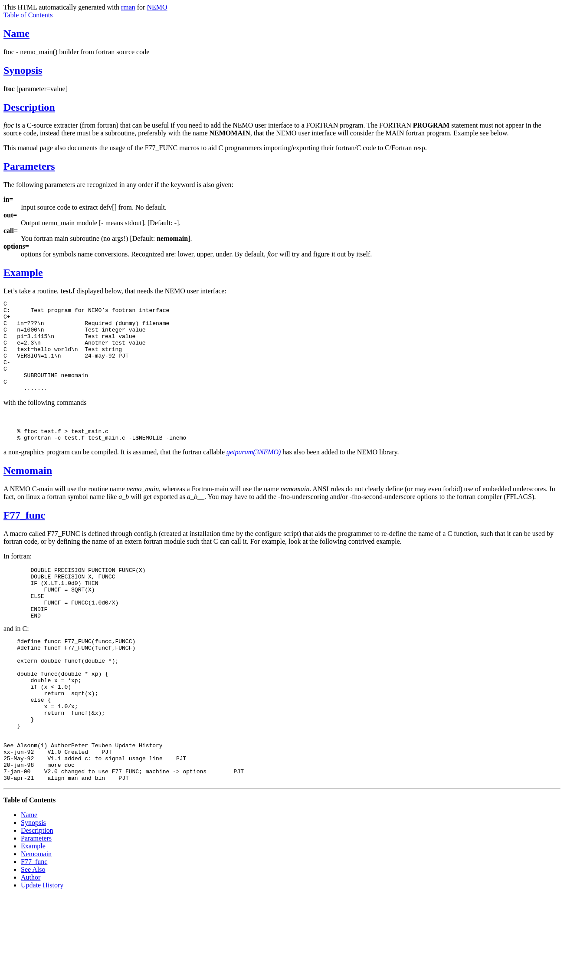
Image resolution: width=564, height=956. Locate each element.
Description (29, 107)
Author (30, 937)
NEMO (157, 7)
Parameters (29, 166)
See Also (33, 929)
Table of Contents (28, 15)
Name (16, 33)
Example (23, 272)
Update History (42, 945)
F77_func (24, 536)
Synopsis (22, 70)
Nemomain (27, 491)
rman (128, 7)
